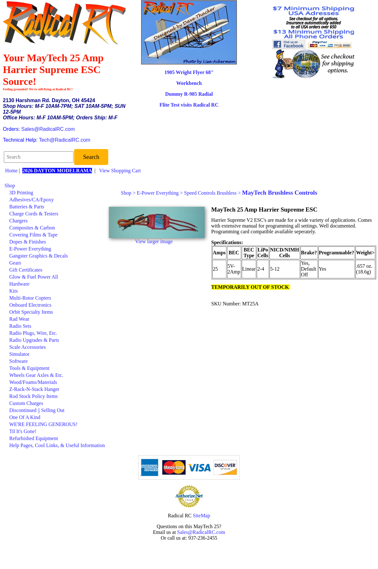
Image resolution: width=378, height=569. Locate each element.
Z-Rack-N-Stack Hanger (34, 389)
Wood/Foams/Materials (33, 382)
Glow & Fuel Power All (33, 277)
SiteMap (201, 515)
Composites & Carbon (32, 227)
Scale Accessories (27, 347)
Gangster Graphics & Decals (38, 255)
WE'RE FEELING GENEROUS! (43, 424)
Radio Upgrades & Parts (34, 340)
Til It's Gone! (22, 431)
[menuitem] (54, 186)
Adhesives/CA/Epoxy (31, 199)
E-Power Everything (30, 248)
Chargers (18, 220)
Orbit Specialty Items (31, 312)
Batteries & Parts (26, 206)
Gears (15, 263)
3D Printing (21, 192)
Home (11, 170)
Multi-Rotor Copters (30, 298)
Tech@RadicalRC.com (64, 140)
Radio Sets (20, 326)
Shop (9, 185)
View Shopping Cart (120, 170)
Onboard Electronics (30, 305)
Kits (13, 291)
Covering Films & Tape (33, 234)
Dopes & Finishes (27, 241)
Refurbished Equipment (33, 438)
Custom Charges (26, 403)
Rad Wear (19, 319)
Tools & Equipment (29, 368)
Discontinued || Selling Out (36, 410)
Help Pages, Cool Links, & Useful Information (57, 445)
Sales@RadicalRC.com (48, 129)
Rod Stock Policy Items (33, 396)
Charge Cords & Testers (33, 213)
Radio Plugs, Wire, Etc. (33, 333)
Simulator (19, 354)
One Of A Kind (24, 417)
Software (18, 361)
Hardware (19, 284)
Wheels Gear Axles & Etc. (36, 375)
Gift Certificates (25, 270)
